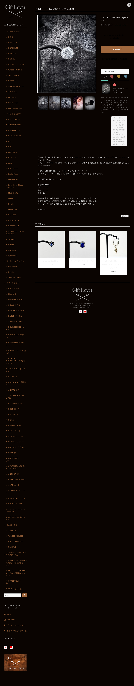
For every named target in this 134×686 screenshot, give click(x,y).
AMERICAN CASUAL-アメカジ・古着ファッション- (16, 562)
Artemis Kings (14, 130)
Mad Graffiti (13, 193)
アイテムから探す (14, 32)
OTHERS (12, 97)
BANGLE (12, 53)
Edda (10, 141)
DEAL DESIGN (14, 136)
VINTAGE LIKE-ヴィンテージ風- (15, 510)
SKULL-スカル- (14, 305)
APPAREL (12, 92)
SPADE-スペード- (15, 436)
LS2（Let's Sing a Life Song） (14, 186)
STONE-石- (13, 377)
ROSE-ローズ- (14, 409)
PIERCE (11, 59)
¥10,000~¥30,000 (15, 536)
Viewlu (11, 245)
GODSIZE (12, 158)
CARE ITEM (13, 103)
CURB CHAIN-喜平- (16, 480)
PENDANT (12, 43)
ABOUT (10, 614)
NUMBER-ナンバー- (16, 498)
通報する (125, 214)
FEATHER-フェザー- (16, 310)
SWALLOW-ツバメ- (16, 321)
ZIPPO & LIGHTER (16, 86)
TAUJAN (11, 239)
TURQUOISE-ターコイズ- (15, 370)
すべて (105, 74)
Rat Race (12, 215)
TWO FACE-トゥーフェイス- (16, 397)
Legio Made (13, 174)
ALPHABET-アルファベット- (16, 492)
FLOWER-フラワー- (16, 442)
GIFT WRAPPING (15, 108)
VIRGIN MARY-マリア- (15, 344)
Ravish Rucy (13, 220)
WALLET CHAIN (15, 70)
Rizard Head (13, 226)
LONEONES (13, 180)
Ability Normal (14, 119)
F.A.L (10, 147)
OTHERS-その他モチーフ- (16, 518)
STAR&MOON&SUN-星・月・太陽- (16, 467)
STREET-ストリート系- (15, 582)
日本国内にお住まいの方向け (114, 57)
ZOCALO (12, 250)
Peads (10, 204)
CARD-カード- (14, 485)
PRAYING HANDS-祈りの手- (16, 352)
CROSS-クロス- (14, 289)
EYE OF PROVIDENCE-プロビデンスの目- (16, 361)
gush (10, 163)
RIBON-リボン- (14, 425)
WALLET (12, 81)
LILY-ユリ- (12, 294)
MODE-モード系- (15, 589)
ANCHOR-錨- (13, 474)
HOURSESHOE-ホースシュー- (16, 328)
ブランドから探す (14, 114)
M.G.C (11, 198)
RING (10, 37)
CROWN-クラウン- (16, 447)
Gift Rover (12, 152)
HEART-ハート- (14, 431)
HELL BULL (13, 169)
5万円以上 (12, 547)
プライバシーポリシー (16, 625)
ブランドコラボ (14, 278)
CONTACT (11, 620)
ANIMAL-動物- (14, 390)
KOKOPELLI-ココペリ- (15, 336)
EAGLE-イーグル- (15, 316)
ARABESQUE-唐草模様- (16, 383)
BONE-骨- (12, 453)
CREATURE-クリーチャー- (16, 459)
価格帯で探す (12, 525)
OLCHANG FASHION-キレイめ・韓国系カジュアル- (16, 573)
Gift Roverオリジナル (15, 261)
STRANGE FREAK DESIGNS (15, 232)
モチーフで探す (13, 283)
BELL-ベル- (13, 414)
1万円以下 (12, 530)
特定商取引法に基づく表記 (18, 631)
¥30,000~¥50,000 (15, 541)
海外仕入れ (12, 256)
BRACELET (13, 48)
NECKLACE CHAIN (16, 64)
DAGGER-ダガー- (15, 300)
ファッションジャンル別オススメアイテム (15, 553)
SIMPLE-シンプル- (16, 504)
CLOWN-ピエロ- (15, 403)
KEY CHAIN (13, 75)
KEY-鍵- (11, 420)
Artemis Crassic (15, 125)
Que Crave (12, 209)
